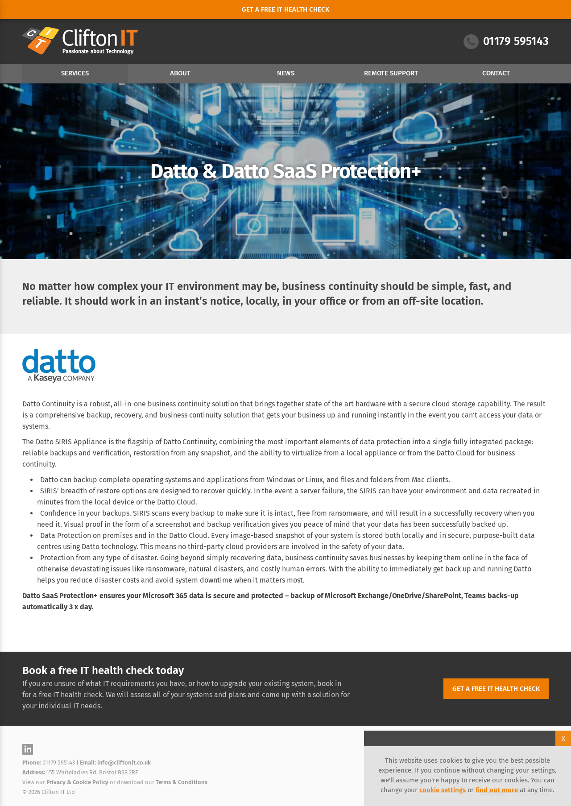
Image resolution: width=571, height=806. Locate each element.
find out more (496, 790)
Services (75, 73)
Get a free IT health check (496, 689)
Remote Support (391, 73)
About (180, 73)
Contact (496, 73)
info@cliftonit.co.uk (124, 762)
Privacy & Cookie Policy (77, 782)
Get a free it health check (285, 9)
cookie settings (442, 790)
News (285, 73)
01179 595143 (506, 41)
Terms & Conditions (181, 782)
